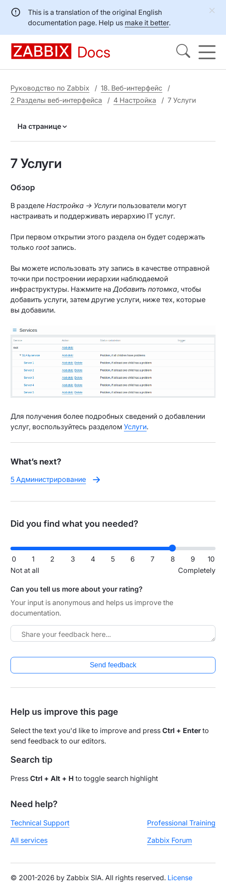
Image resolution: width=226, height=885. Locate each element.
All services (29, 840)
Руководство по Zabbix (49, 88)
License (180, 877)
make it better (147, 22)
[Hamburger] (207, 52)
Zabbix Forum (169, 840)
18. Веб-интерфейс (131, 88)
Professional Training (181, 822)
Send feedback (113, 665)
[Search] (183, 52)
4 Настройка (134, 100)
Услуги (135, 426)
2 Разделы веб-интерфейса (56, 100)
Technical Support (39, 822)
